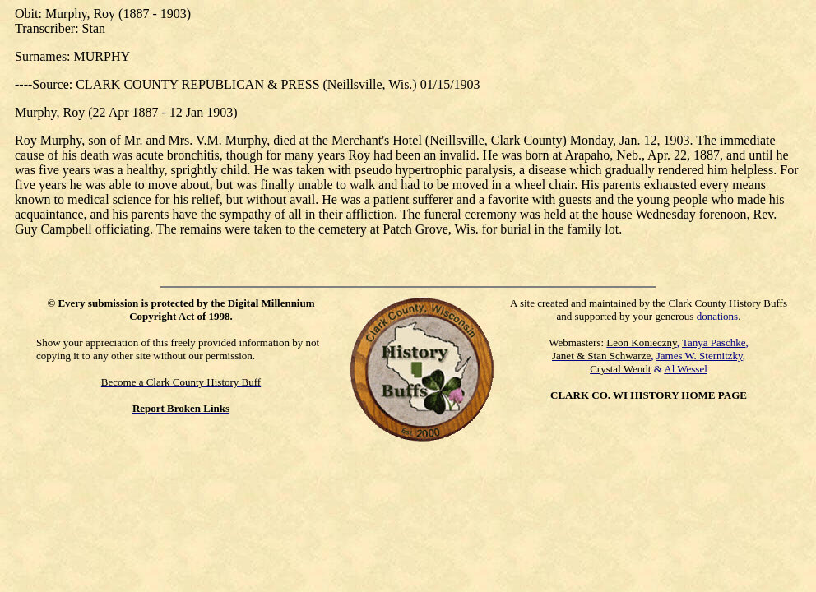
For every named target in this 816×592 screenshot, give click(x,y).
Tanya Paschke (713, 342)
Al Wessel (685, 369)
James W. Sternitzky (699, 355)
